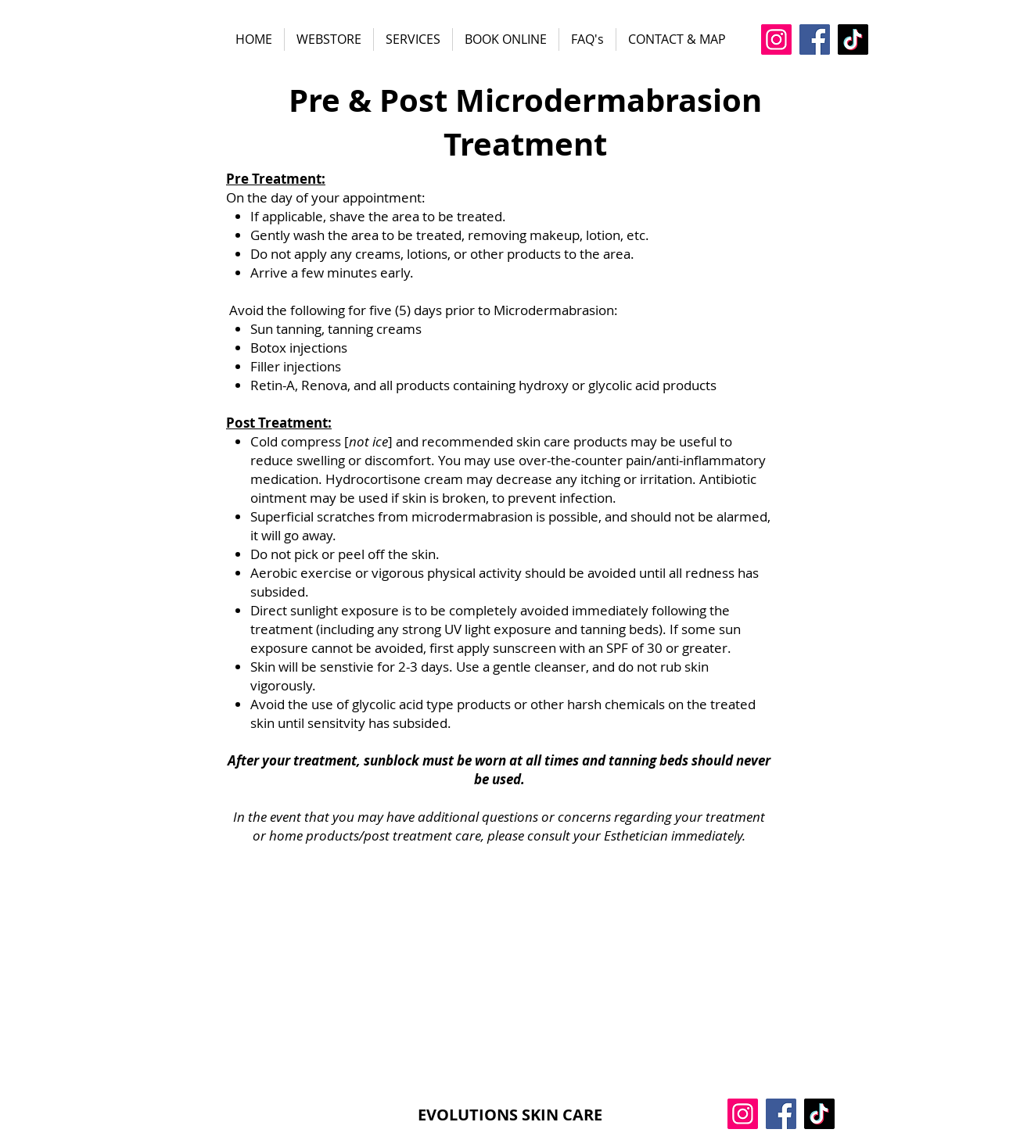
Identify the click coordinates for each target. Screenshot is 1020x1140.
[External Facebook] (499, 969)
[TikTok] (853, 39)
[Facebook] (814, 39)
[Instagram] (776, 39)
